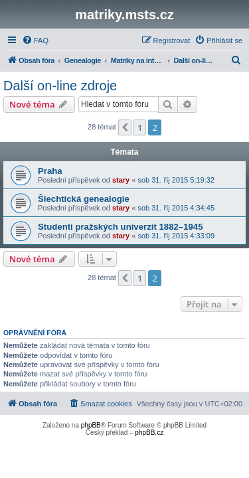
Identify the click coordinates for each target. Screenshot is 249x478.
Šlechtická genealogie (83, 199)
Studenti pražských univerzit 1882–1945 (120, 227)
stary (120, 180)
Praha (50, 171)
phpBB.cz (149, 432)
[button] (124, 127)
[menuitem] (35, 40)
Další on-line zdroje (60, 85)
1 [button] (139, 127)
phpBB (91, 425)
